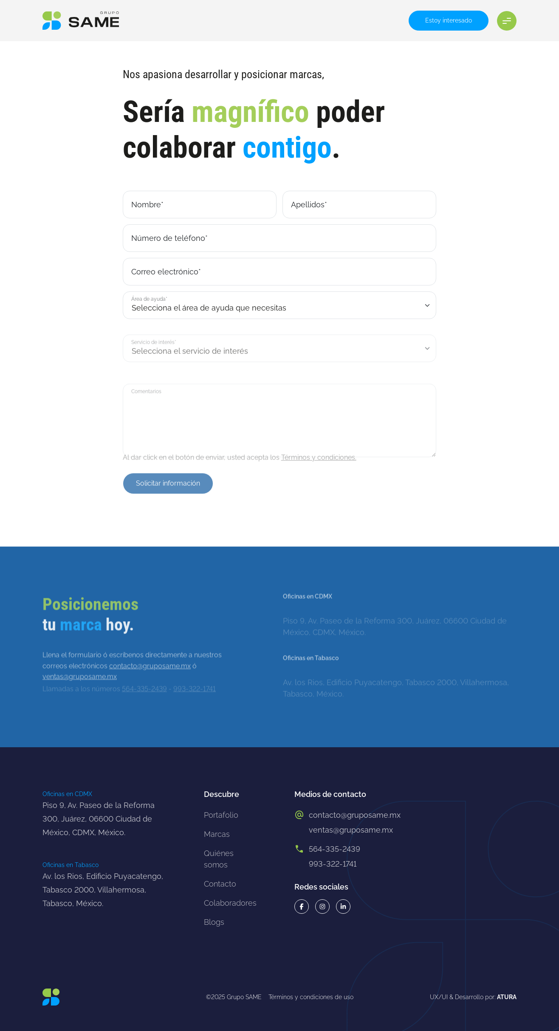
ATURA (507, 997)
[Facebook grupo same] (301, 906)
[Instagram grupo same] (322, 906)
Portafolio (221, 815)
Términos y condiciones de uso (310, 997)
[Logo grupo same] (80, 20)
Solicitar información (168, 496)
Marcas (217, 834)
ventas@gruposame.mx (351, 829)
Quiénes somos (219, 859)
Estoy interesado (448, 20)
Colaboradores (230, 902)
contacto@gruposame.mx (150, 686)
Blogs (214, 922)
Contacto (220, 883)
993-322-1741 (332, 863)
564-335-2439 (334, 849)
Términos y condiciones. (318, 463)
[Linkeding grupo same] (343, 906)
